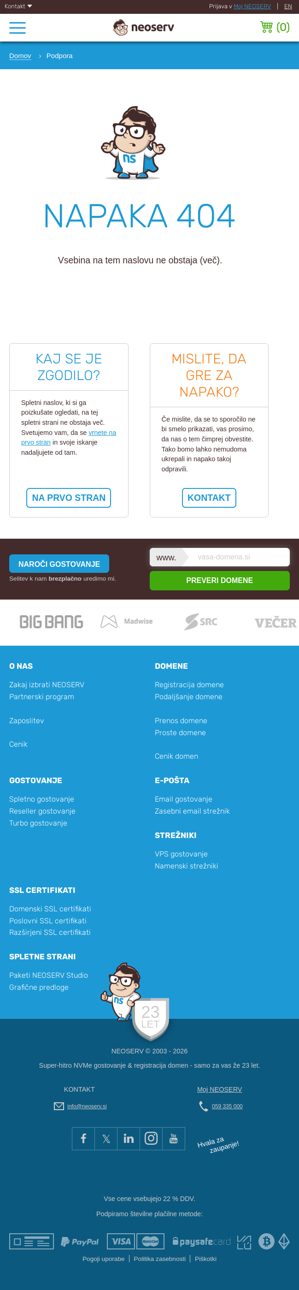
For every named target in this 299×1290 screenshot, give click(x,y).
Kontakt (19, 6)
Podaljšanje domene (189, 696)
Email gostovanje (183, 799)
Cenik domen (176, 756)
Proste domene (180, 732)
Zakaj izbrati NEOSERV (46, 684)
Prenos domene (181, 720)
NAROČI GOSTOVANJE (59, 564)
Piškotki (206, 1258)
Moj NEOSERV (252, 6)
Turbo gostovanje (38, 823)
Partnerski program (41, 696)
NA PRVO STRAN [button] (69, 498)
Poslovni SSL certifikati (48, 920)
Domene (171, 666)
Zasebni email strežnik (192, 811)
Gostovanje (35, 780)
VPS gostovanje (181, 854)
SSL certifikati (42, 890)
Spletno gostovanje (41, 799)
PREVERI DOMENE (219, 580)
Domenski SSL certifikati (50, 908)
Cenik (18, 744)
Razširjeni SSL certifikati (50, 932)
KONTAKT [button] (209, 498)
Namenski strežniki (186, 866)
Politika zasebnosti (160, 1258)
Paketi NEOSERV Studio (48, 975)
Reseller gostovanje (42, 811)
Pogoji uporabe (103, 1258)
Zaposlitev (26, 720)
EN (288, 6)
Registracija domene (189, 684)
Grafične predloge (39, 987)
